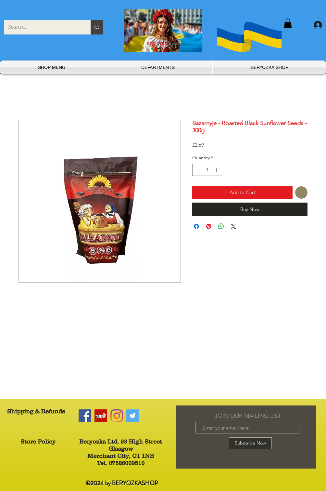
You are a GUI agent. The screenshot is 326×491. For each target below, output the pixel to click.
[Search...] (42, 27)
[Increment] (217, 170)
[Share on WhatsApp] (221, 226)
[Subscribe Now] (250, 443)
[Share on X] (233, 226)
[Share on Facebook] (196, 226)
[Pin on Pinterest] (209, 226)
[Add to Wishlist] (301, 192)
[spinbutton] (207, 170)
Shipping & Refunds (36, 411)
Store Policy (38, 441)
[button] (288, 23)
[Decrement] (197, 170)
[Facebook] (85, 415)
